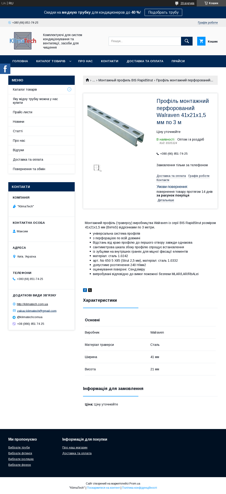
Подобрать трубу (163, 12)
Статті (18, 131)
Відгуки (18, 150)
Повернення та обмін (29, 169)
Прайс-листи (22, 112)
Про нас (85, 61)
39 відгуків (187, 3)
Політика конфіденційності (139, 487)
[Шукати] (187, 41)
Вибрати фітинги (20, 453)
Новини (18, 121)
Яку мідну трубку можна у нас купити (35, 100)
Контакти (109, 61)
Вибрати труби (19, 447)
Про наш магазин (74, 447)
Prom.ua (134, 483)
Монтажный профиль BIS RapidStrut (125, 80)
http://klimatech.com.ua (32, 304)
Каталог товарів (50, 61)
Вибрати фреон (19, 464)
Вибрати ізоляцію (21, 459)
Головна (20, 61)
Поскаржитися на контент (103, 487)
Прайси (178, 61)
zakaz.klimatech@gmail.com (36, 310)
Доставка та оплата (145, 61)
